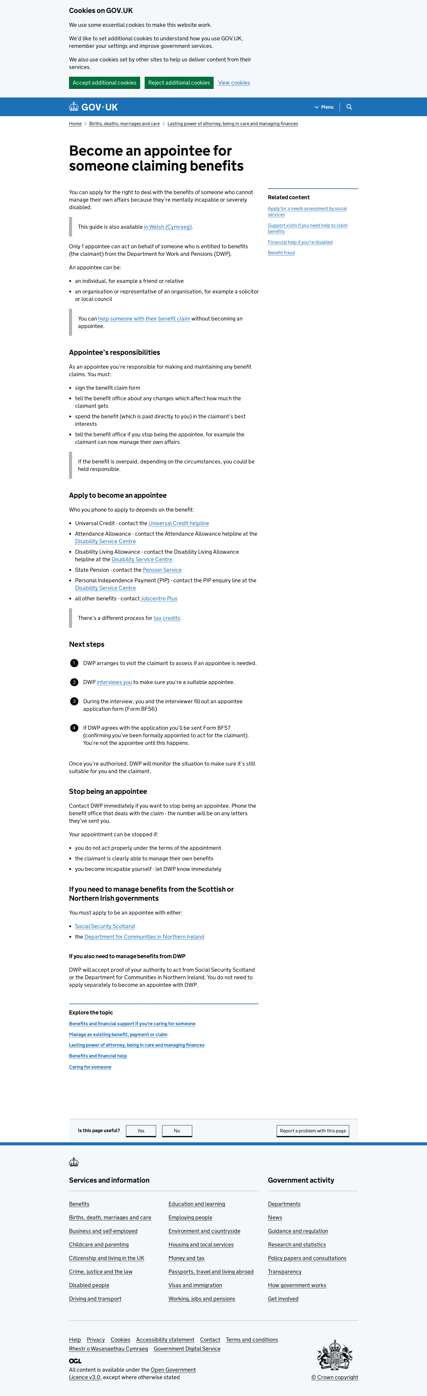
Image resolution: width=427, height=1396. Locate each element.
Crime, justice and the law (101, 1271)
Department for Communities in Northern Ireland (144, 936)
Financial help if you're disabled (300, 242)
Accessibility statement (165, 1339)
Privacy (96, 1339)
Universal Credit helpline (179, 523)
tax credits (167, 617)
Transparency (285, 1271)
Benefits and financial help (98, 1056)
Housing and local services (201, 1244)
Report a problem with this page (313, 1131)
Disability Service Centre (105, 541)
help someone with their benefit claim (144, 318)
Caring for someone (90, 1067)
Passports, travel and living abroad (211, 1271)
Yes (146, 1131)
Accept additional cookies (105, 82)
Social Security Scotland (105, 926)
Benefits (79, 1203)
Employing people (190, 1217)
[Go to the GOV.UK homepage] (93, 107)
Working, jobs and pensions (201, 1298)
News (275, 1217)
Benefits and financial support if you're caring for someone (132, 1023)
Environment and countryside (204, 1230)
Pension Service (162, 569)
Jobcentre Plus (159, 598)
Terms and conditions (252, 1339)
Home (75, 123)
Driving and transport (95, 1298)
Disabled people (89, 1285)
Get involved (283, 1298)
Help (75, 1339)
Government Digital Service (187, 1348)
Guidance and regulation (298, 1230)
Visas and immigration (195, 1285)
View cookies (234, 82)
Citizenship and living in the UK (106, 1258)
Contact (210, 1339)
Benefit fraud (281, 252)
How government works (297, 1285)
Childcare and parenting (99, 1244)
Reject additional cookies (179, 82)
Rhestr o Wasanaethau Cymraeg (108, 1348)
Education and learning (196, 1203)
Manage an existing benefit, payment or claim (118, 1034)
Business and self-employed (103, 1230)
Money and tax (186, 1258)
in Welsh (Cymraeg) (168, 226)
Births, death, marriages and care (110, 1217)
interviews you (114, 682)
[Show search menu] (349, 107)
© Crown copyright (334, 1377)
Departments (284, 1203)
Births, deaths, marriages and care (124, 123)
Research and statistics (297, 1244)
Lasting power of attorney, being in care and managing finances (233, 123)
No (183, 1131)
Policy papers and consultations (307, 1258)
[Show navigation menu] (324, 107)
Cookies (120, 1339)
